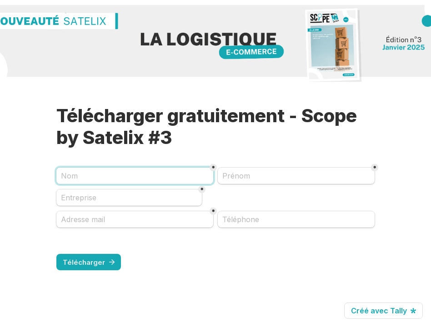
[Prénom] (296, 176)
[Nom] (134, 176)
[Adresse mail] (134, 219)
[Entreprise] (129, 197)
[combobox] (296, 219)
